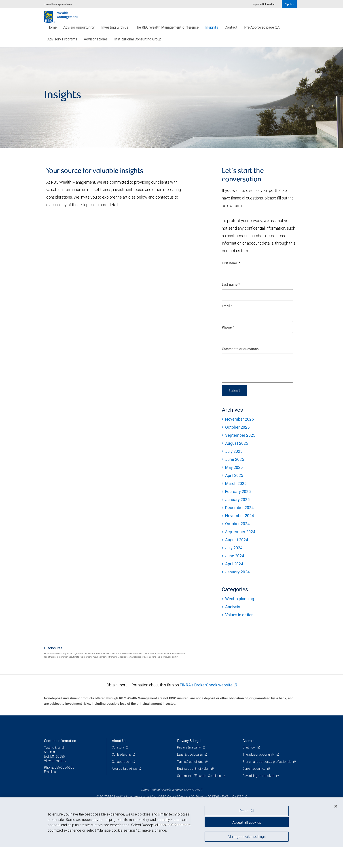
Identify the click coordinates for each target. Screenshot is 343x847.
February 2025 (238, 491)
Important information (264, 4)
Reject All (246, 811)
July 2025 (233, 451)
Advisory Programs (62, 39)
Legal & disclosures (190, 755)
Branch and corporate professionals (267, 762)
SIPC (240, 797)
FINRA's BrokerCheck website (206, 685)
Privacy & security (189, 747)
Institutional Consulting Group (137, 39)
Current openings (254, 769)
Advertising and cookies (259, 776)
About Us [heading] (119, 740)
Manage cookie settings (247, 836)
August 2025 (236, 443)
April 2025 (234, 475)
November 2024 (239, 515)
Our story (118, 747)
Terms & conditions (190, 762)
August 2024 (236, 539)
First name (231, 263)
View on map (53, 761)
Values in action (239, 614)
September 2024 (240, 531)
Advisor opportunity (79, 27)
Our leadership (122, 755)
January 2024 (237, 571)
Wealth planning (239, 598)
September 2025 (240, 435)
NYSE (211, 797)
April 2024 (234, 563)
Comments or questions (240, 349)
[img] (171, 97)
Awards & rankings (125, 769)
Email (227, 306)
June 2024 (234, 555)
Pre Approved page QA (261, 27)
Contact (231, 27)
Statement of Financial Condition (199, 776)
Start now (249, 747)
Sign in (289, 4)
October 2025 (237, 427)
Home (52, 27)
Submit (234, 390)
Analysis (232, 606)
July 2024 (234, 547)
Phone (228, 327)
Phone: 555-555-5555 (59, 767)
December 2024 (239, 507)
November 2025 (239, 419)
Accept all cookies (246, 822)
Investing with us (114, 27)
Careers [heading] (248, 740)
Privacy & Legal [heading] (189, 740)
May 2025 (234, 467)
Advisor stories (96, 39)
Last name (231, 285)
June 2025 (234, 459)
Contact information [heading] (60, 740)
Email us (50, 772)
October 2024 (237, 523)
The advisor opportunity (259, 755)
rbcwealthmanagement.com (58, 4)
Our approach (121, 762)
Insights (211, 27)
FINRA (225, 797)
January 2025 (237, 499)
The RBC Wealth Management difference (167, 27)
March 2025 (235, 483)
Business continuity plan (193, 769)
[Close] (336, 806)
